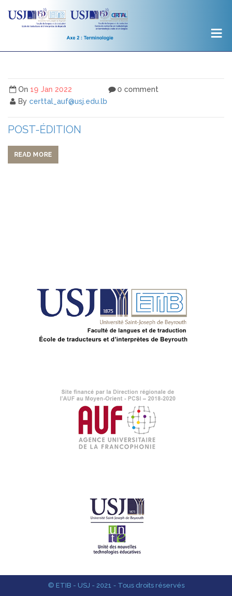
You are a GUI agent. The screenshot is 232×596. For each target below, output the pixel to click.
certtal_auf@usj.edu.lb (68, 101)
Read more (33, 154)
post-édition (44, 129)
